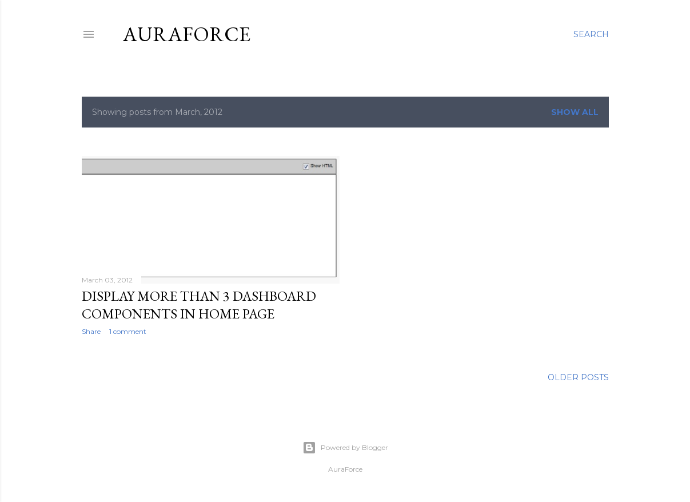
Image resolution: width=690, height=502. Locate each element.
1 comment (127, 331)
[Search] (591, 34)
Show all (575, 112)
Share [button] (91, 331)
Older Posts (578, 377)
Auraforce (186, 34)
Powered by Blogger (345, 448)
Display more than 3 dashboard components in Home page (199, 304)
